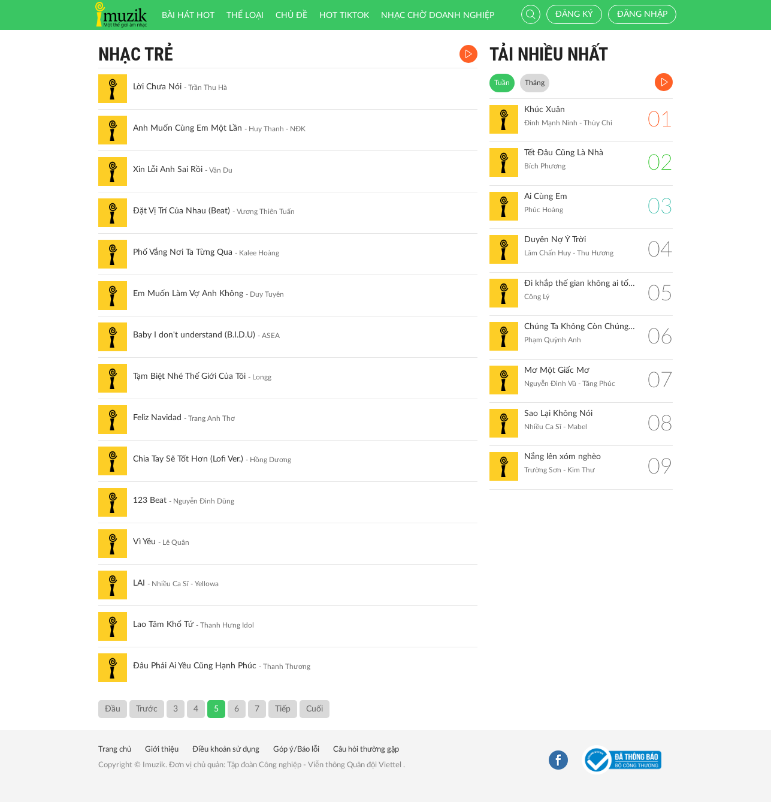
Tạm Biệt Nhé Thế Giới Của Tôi (189, 376)
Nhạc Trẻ (135, 54)
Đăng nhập (642, 14)
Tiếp (283, 709)
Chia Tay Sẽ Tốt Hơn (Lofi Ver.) (188, 459)
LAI (139, 583)
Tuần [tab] (502, 82)
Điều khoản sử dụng (225, 749)
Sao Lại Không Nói (558, 413)
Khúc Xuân (544, 109)
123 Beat (150, 500)
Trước (147, 709)
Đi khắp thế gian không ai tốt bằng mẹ (580, 283)
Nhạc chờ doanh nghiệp (437, 15)
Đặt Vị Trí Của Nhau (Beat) (181, 211)
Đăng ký (574, 14)
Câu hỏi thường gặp (366, 749)
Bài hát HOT (188, 15)
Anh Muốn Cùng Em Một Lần (187, 128)
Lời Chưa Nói (157, 87)
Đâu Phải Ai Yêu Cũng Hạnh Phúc (194, 666)
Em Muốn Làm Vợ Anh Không (188, 294)
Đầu (112, 709)
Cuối (314, 709)
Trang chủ (114, 749)
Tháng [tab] (535, 82)
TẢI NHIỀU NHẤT (548, 54)
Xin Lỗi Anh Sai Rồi (167, 169)
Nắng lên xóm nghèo (562, 457)
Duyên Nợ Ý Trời (555, 240)
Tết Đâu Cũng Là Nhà (563, 153)
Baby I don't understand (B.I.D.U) (194, 335)
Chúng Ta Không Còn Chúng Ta (580, 326)
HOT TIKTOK (344, 15)
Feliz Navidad (157, 418)
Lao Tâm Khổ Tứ (163, 624)
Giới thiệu (162, 749)
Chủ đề (291, 15)
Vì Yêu (144, 542)
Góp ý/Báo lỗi (296, 749)
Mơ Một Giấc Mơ (556, 370)
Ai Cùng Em (545, 196)
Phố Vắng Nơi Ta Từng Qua (182, 252)
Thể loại (245, 15)
